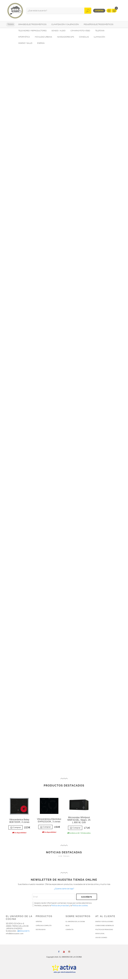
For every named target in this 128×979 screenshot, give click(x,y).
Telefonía (99, 31)
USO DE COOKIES (101, 937)
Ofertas (99, 10)
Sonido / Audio (59, 31)
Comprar (15, 827)
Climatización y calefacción (65, 24)
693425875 (24, 931)
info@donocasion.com (14, 934)
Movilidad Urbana (43, 37)
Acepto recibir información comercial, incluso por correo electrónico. (62, 903)
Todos (10, 24)
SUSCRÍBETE (86, 897)
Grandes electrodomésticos (32, 24)
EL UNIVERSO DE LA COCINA (75, 921)
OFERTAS (39, 921)
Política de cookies (80, 905)
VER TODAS (64, 856)
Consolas (84, 37)
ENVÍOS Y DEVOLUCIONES (104, 921)
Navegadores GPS (65, 37)
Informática (24, 37)
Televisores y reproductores (32, 31)
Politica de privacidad (60, 905)
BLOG (68, 925)
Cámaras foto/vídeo (80, 31)
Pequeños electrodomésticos (98, 24)
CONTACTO (69, 929)
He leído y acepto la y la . (60, 905)
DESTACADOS (41, 929)
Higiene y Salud (25, 43)
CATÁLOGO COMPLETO (44, 925)
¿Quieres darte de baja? (64, 889)
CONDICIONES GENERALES (104, 925)
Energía (41, 43)
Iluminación (99, 37)
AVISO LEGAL (100, 933)
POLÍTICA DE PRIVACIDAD (104, 929)
